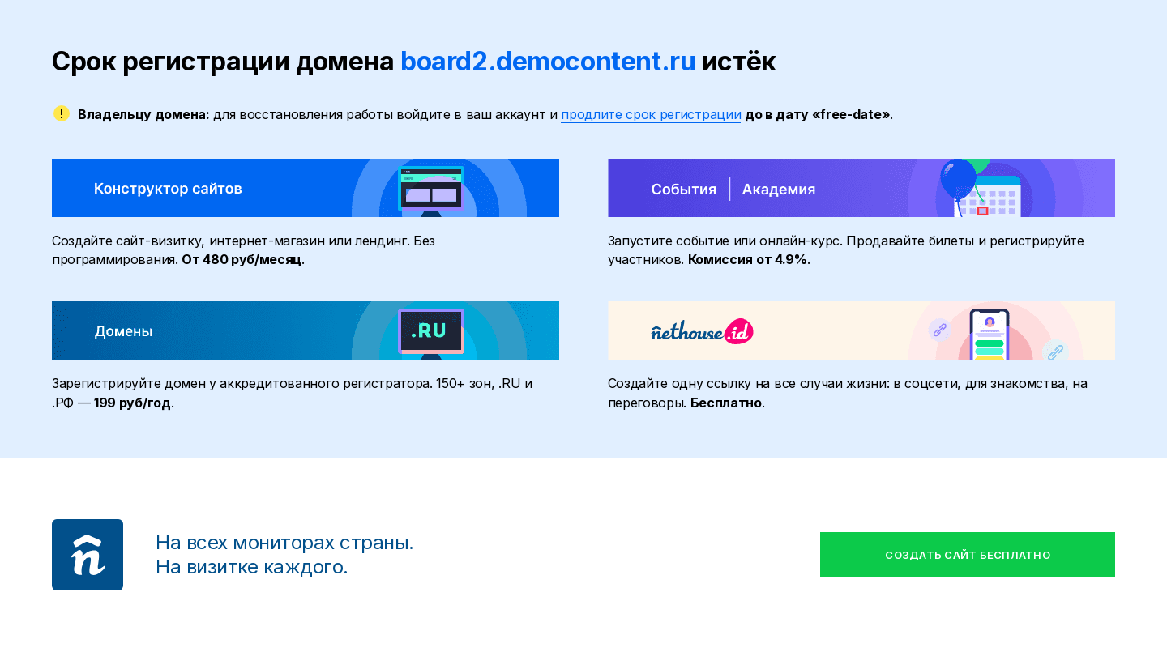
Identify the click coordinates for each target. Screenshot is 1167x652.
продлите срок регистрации (651, 114)
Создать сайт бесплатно (967, 554)
